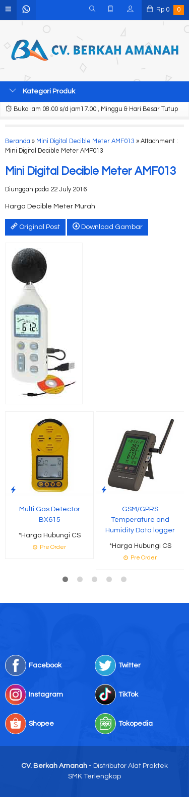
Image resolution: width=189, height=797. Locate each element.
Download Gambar (108, 226)
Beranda (17, 141)
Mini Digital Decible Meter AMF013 (85, 141)
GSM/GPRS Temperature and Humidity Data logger (140, 520)
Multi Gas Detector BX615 (49, 514)
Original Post (35, 226)
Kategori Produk (42, 91)
